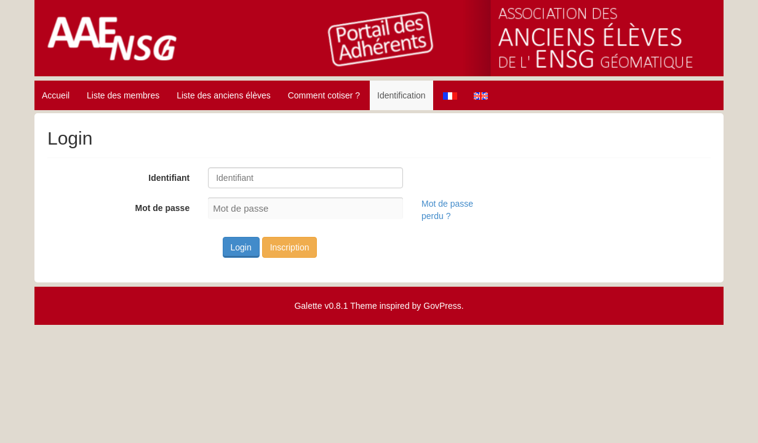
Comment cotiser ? (324, 95)
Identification (401, 95)
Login (241, 247)
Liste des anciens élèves (224, 95)
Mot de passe (162, 208)
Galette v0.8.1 (321, 306)
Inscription (289, 247)
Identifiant (169, 178)
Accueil (56, 95)
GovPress (442, 306)
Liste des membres (123, 95)
